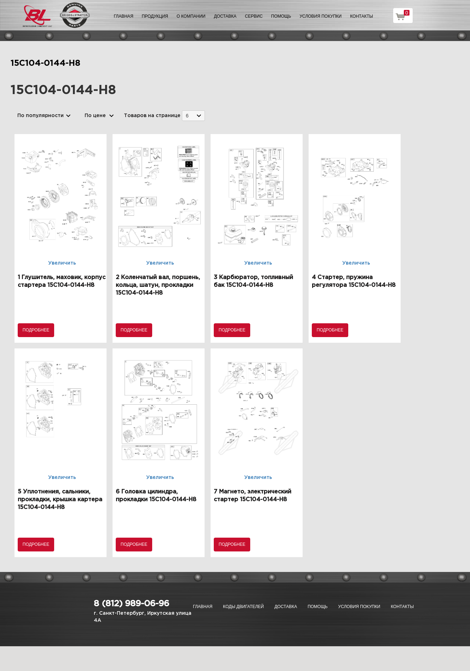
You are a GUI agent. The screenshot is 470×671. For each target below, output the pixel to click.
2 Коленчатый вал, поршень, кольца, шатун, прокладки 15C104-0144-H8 (158, 285)
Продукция (155, 16)
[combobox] (193, 115)
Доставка (225, 16)
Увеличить (62, 263)
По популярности (40, 116)
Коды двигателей (243, 606)
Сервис (254, 16)
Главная (123, 16)
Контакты (361, 16)
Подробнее (36, 330)
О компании (191, 16)
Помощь (281, 16)
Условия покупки (321, 16)
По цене (95, 116)
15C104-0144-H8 (45, 63)
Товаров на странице (152, 116)
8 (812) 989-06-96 (131, 604)
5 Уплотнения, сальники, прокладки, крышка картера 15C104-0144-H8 (60, 499)
